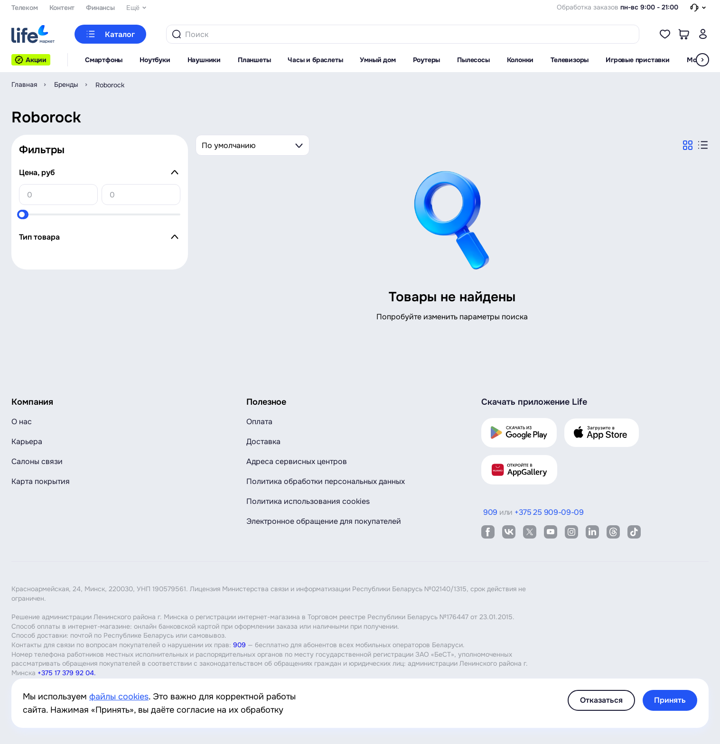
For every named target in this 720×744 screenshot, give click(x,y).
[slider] (22, 214)
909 (239, 645)
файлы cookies (119, 696)
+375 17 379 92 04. (66, 673)
